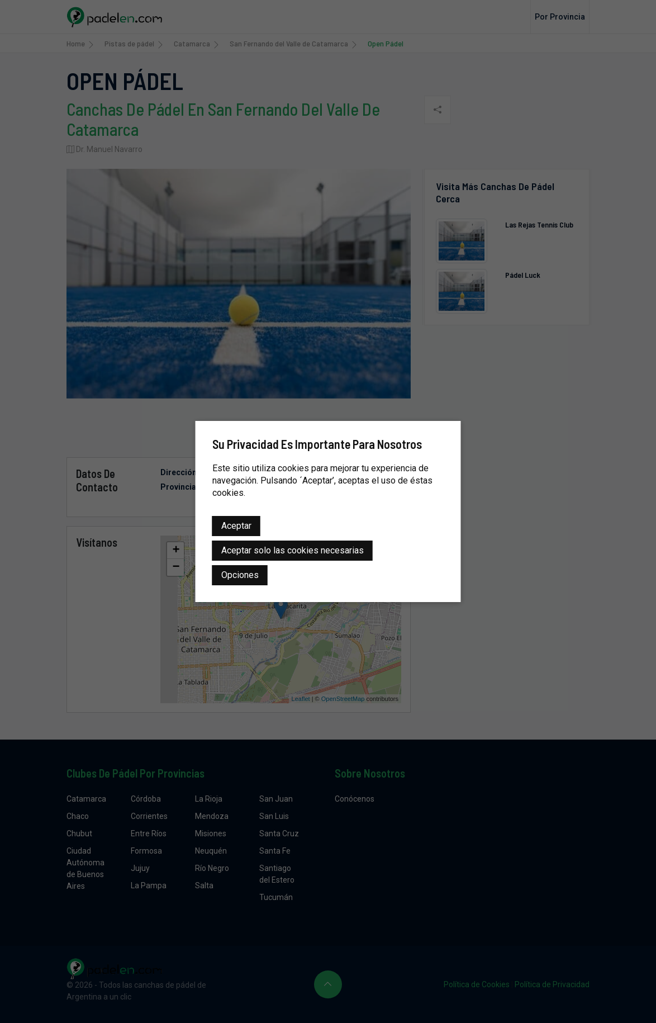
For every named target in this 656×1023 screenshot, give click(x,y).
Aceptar (236, 525)
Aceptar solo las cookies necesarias (292, 550)
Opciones (240, 575)
